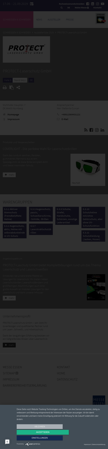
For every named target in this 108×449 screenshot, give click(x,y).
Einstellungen (92, 439)
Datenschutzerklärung (98, 444)
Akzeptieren (61, 439)
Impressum (87, 444)
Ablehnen (30, 439)
